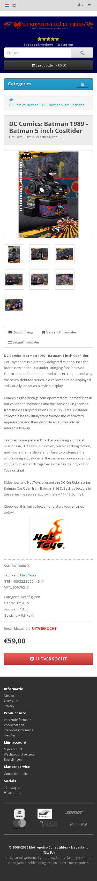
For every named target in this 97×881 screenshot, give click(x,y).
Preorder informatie (18, 730)
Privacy (9, 706)
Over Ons (11, 701)
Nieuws (9, 695)
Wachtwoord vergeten (20, 754)
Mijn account (13, 749)
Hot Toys (28, 575)
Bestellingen (13, 759)
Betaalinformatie (23, 342)
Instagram (13, 787)
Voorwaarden (14, 725)
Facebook (12, 793)
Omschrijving (20, 332)
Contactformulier (16, 773)
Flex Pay (10, 735)
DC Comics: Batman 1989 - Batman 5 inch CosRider (46, 105)
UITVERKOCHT (48, 659)
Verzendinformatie (59, 332)
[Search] (82, 52)
